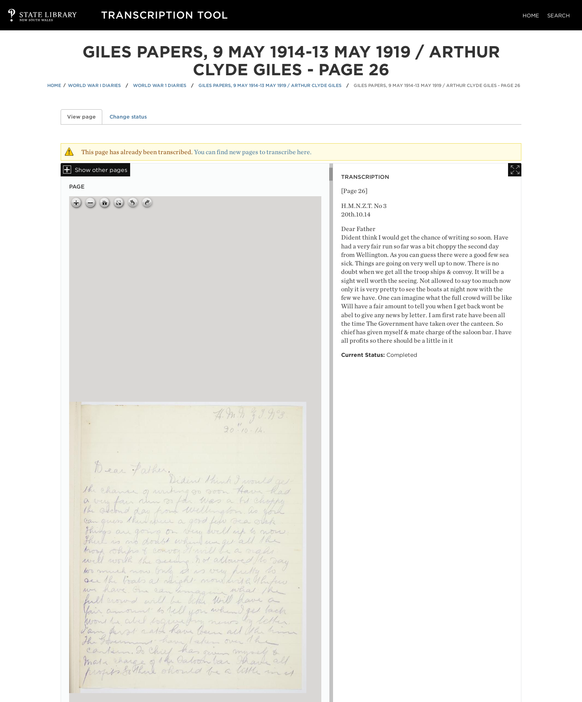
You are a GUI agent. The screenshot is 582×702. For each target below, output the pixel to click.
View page (84, 117)
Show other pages (101, 169)
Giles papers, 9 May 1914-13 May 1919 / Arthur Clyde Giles (270, 85)
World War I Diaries (94, 85)
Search (558, 16)
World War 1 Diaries (159, 85)
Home (531, 16)
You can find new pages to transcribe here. (253, 152)
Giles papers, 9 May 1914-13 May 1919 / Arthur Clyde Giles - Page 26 (437, 85)
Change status (128, 117)
